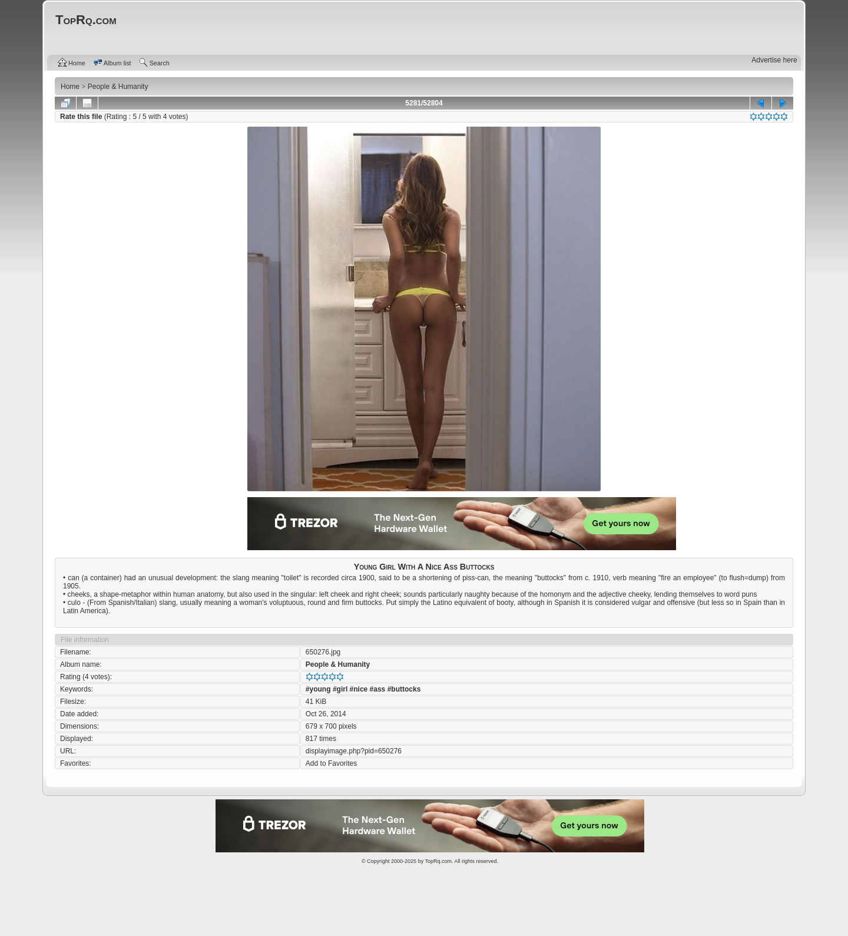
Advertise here (774, 60)
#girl (340, 689)
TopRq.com (438, 861)
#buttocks (404, 689)
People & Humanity (338, 664)
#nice (359, 689)
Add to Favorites (331, 763)
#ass (378, 689)
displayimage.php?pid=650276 (354, 751)
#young (318, 689)
